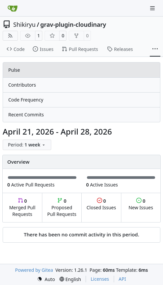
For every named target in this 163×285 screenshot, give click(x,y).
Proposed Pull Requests (61, 207)
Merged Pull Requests (22, 207)
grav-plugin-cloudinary (73, 24)
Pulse (14, 70)
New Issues (141, 204)
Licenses (100, 279)
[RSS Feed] (10, 36)
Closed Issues (101, 204)
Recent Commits (26, 114)
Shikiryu (24, 24)
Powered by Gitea (34, 270)
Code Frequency (25, 100)
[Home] (12, 8)
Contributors (22, 85)
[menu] (27, 145)
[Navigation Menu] (153, 8)
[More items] (155, 49)
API (122, 279)
